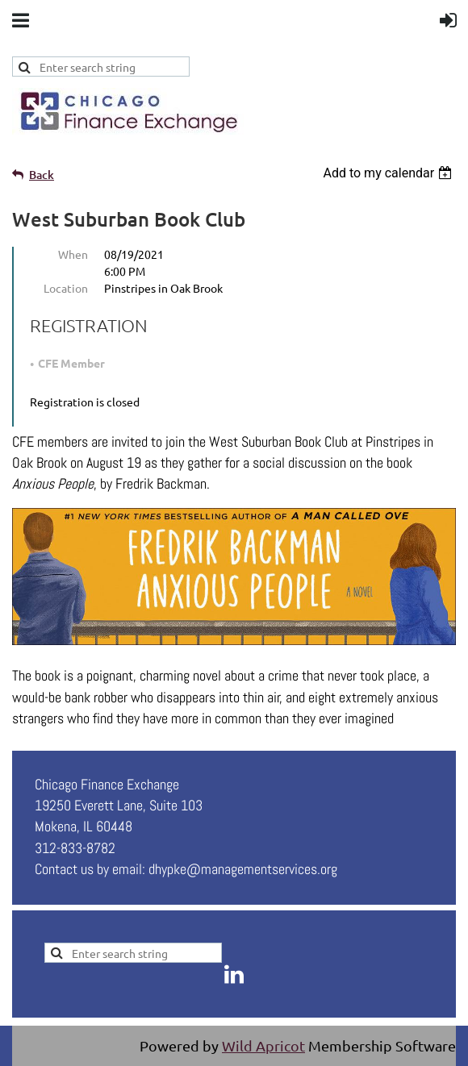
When (73, 254)
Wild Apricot (263, 1045)
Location (66, 288)
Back (41, 174)
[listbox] (389, 173)
